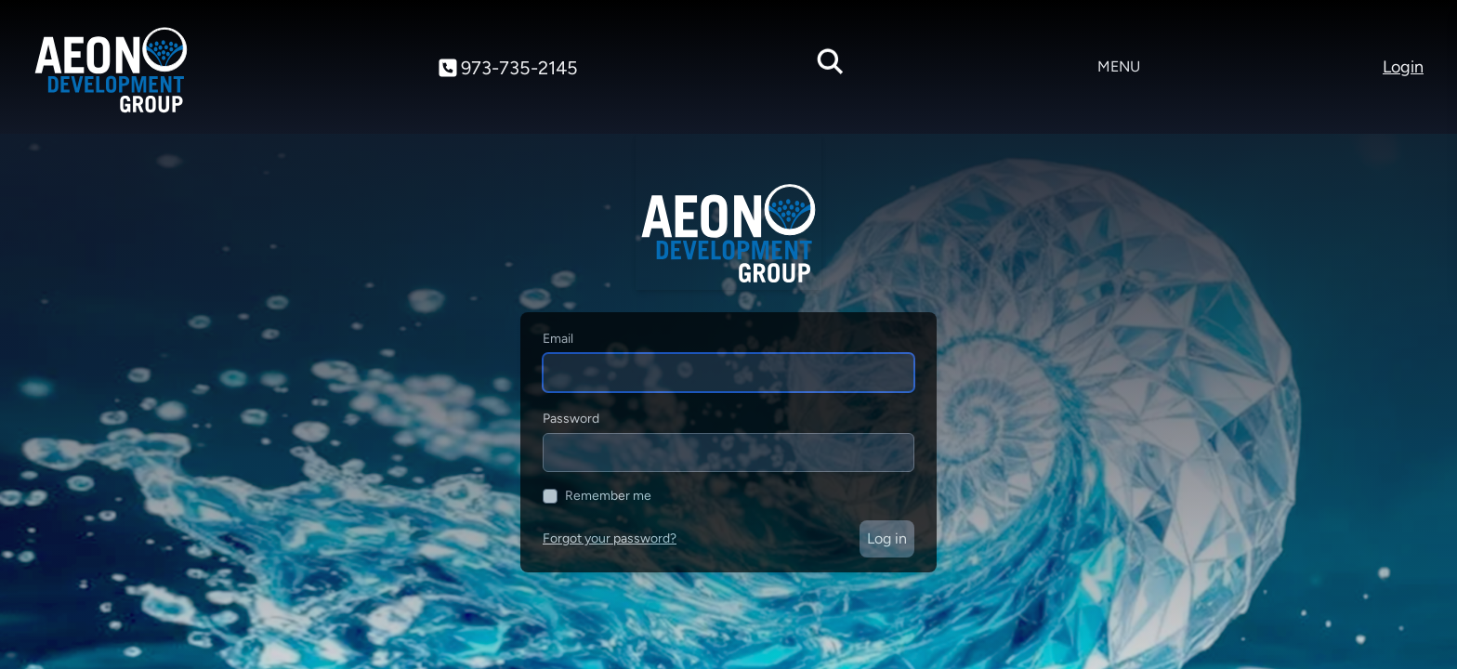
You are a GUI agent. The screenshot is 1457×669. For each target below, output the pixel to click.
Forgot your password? (609, 538)
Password (571, 418)
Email (558, 339)
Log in (887, 538)
